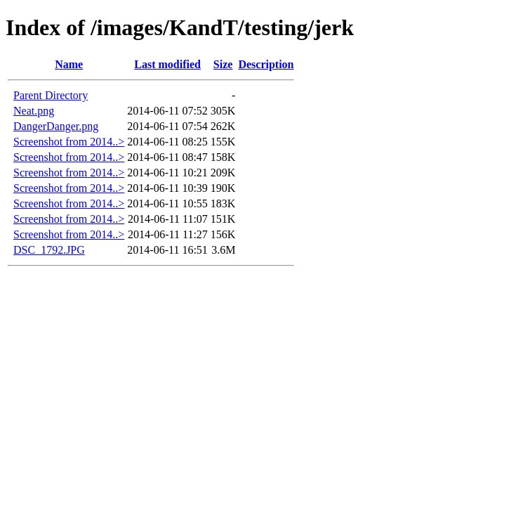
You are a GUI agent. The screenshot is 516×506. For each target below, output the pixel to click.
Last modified (167, 64)
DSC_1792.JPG (49, 250)
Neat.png (33, 111)
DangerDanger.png (55, 126)
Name (69, 64)
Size (223, 64)
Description (265, 64)
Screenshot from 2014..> (68, 142)
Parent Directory (50, 95)
